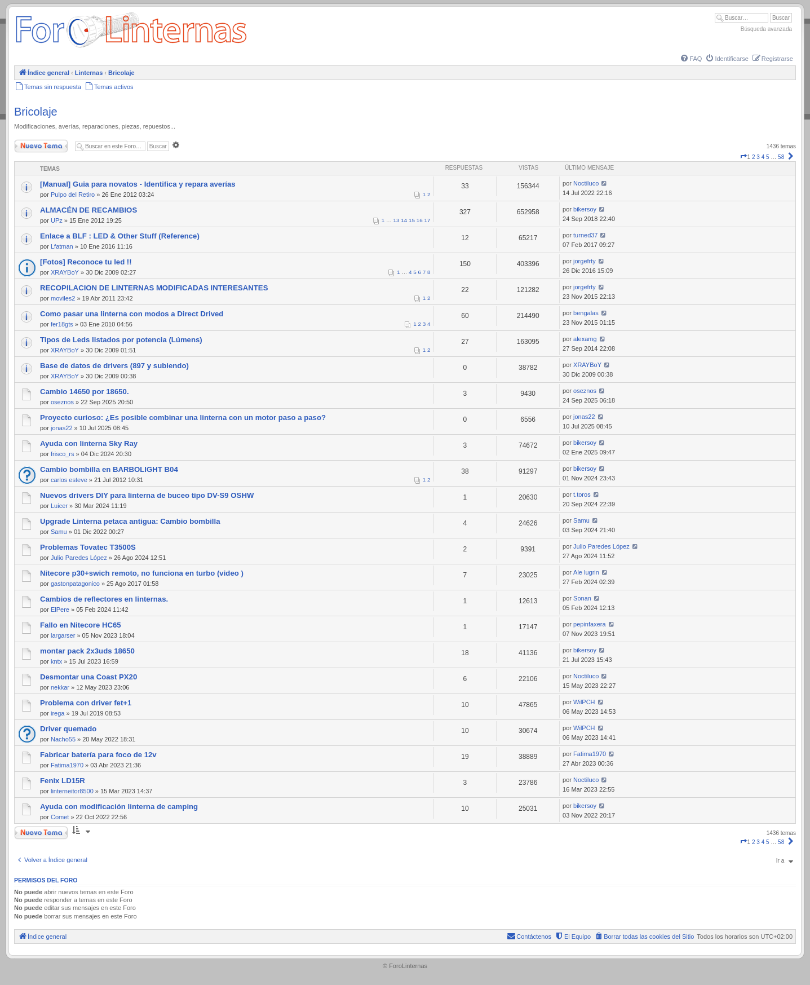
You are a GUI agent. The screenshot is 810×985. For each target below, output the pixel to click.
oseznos (62, 402)
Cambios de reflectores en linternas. (104, 599)
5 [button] (767, 157)
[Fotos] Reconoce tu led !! (86, 262)
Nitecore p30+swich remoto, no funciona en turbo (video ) (142, 573)
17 (427, 220)
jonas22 (62, 428)
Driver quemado (68, 729)
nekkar (60, 687)
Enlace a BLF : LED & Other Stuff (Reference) (120, 236)
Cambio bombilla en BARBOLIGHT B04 (109, 469)
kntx (56, 661)
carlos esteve (69, 479)
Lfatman (62, 246)
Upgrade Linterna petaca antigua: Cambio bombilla (130, 521)
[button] (743, 157)
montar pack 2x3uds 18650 (87, 651)
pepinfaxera (589, 624)
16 (420, 220)
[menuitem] (690, 58)
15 (412, 220)
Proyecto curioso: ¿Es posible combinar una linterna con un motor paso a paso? (183, 417)
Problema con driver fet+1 (85, 703)
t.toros (582, 494)
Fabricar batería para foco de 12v (98, 754)
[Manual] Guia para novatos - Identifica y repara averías (138, 184)
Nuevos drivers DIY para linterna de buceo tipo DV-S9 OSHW (147, 495)
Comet (60, 817)
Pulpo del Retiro (73, 194)
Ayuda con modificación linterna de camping (119, 806)
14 (404, 220)
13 (396, 220)
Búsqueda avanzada (766, 29)
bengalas (586, 313)
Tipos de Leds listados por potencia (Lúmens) (121, 339)
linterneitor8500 (72, 791)
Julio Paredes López (79, 557)
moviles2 (63, 298)
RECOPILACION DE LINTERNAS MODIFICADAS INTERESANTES (154, 288)
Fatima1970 (67, 765)
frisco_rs (62, 453)
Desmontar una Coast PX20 (88, 677)
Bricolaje (35, 111)
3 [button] (758, 157)
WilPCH (584, 702)
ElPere (60, 609)
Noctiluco (586, 183)
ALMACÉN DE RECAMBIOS (88, 210)
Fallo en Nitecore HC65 (80, 625)
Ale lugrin (586, 572)
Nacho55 (63, 739)
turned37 (585, 235)
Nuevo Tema (41, 146)
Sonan (582, 598)
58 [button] (781, 157)
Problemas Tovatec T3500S (88, 547)
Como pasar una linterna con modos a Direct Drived (131, 314)
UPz (57, 220)
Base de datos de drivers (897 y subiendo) (114, 365)
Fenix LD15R (62, 780)
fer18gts (62, 324)
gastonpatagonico (75, 583)
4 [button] (763, 157)
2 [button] (753, 157)
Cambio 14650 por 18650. (84, 391)
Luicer (59, 505)
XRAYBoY (65, 272)
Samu (59, 531)
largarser (63, 635)
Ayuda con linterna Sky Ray (89, 443)
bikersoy (584, 209)
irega (57, 713)
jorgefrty (584, 261)
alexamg (585, 338)
